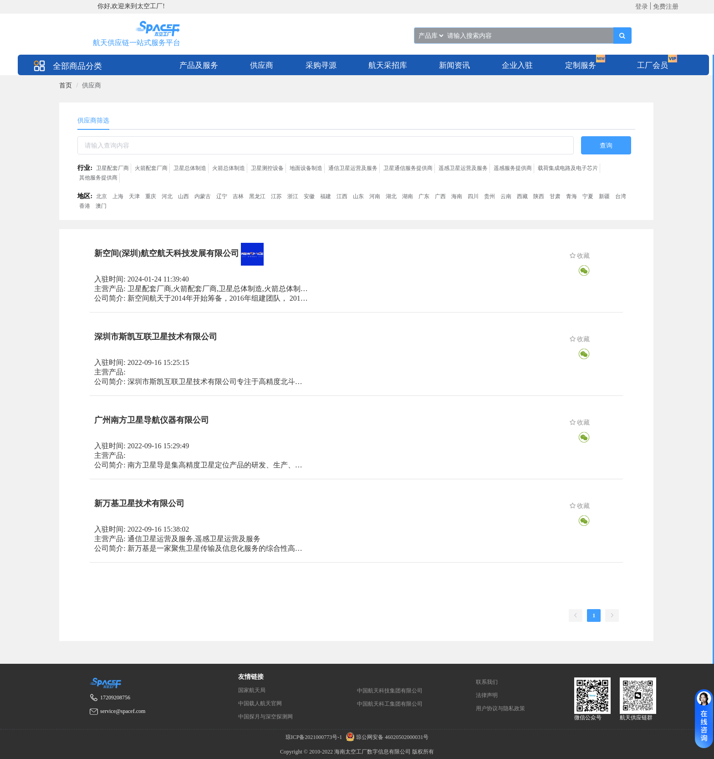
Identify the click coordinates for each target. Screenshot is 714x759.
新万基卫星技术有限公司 (139, 503)
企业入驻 (517, 65)
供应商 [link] (91, 85)
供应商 (261, 65)
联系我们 (487, 682)
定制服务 (580, 65)
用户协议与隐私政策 (500, 708)
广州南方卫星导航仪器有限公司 (151, 420)
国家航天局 (251, 690)
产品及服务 (198, 65)
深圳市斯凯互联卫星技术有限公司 (155, 336)
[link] (65, 85)
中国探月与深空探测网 (265, 716)
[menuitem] (198, 65)
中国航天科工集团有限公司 (390, 704)
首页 (65, 85)
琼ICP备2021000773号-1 (315, 737)
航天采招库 (387, 65)
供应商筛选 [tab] (93, 120)
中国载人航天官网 (260, 703)
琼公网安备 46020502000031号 (385, 737)
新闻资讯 (454, 65)
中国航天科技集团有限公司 (390, 690)
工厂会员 (652, 65)
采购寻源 (321, 65)
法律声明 (487, 695)
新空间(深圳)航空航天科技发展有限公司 (166, 253)
